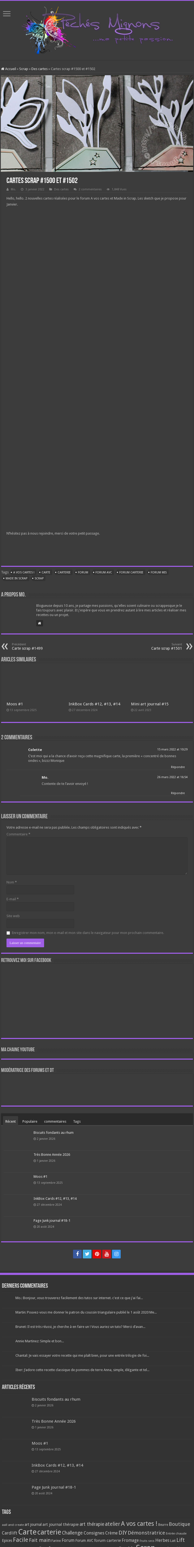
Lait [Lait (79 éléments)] (173, 1541)
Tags (77, 1121)
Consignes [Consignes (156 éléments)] (94, 1533)
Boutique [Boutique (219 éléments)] (179, 1524)
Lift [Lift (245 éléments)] (180, 1540)
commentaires (55, 1121)
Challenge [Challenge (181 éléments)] (72, 1533)
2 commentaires (90, 189)
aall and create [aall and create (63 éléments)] (13, 1525)
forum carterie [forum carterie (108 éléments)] (107, 1540)
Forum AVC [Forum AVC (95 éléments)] (84, 1540)
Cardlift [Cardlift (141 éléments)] (9, 1533)
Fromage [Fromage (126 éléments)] (130, 1540)
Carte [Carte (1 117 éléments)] (27, 1531)
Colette (35, 750)
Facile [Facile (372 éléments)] (20, 1539)
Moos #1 (14, 704)
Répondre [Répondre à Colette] (178, 767)
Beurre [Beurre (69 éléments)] (163, 1525)
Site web (13, 916)
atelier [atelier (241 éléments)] (112, 1524)
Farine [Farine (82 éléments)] (56, 1541)
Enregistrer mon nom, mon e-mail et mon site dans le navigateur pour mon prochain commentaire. (88, 933)
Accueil (8, 69)
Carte (46, 572)
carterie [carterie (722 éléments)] (49, 1532)
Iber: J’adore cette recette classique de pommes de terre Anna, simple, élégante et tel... (82, 1370)
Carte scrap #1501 (154, 647)
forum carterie (131, 572)
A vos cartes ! (23, 572)
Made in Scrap (16, 578)
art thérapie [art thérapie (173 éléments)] (92, 1524)
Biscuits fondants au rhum (54, 1133)
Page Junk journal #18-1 (52, 1220)
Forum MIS (159, 572)
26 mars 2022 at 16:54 (172, 777)
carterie (64, 572)
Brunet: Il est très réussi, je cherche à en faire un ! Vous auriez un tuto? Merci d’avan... (80, 1327)
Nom (11, 882)
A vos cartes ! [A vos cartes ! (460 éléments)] (139, 1523)
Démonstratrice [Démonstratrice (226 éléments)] (146, 1533)
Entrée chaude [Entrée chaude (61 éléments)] (176, 1533)
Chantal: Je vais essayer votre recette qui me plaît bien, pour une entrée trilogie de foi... (82, 1355)
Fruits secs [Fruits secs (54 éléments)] (147, 1541)
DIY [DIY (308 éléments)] (123, 1532)
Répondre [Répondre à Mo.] (178, 793)
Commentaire (18, 834)
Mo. (13, 189)
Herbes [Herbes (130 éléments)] (162, 1540)
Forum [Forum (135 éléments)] (68, 1540)
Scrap (23, 69)
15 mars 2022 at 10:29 (172, 749)
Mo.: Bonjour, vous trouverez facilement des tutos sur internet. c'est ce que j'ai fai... (79, 1298)
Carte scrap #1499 (39, 647)
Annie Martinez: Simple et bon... (39, 1341)
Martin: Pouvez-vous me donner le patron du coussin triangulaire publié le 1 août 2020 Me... (86, 1312)
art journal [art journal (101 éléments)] (33, 1524)
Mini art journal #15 (150, 704)
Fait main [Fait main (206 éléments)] (40, 1540)
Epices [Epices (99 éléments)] (7, 1540)
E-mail (12, 899)
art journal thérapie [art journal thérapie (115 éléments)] (60, 1524)
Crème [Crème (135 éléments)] (111, 1533)
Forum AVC (104, 572)
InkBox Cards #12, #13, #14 (94, 704)
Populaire (29, 1121)
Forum (83, 572)
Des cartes (39, 69)
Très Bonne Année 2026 (52, 1155)
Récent (10, 1121)
